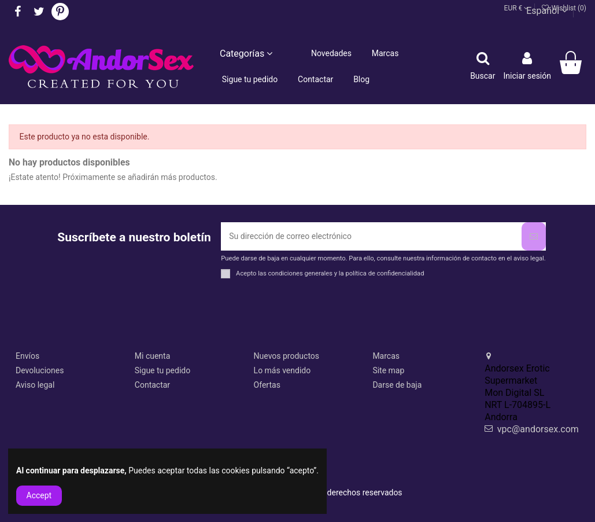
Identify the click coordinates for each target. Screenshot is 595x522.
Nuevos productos (286, 356)
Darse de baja (397, 384)
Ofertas (267, 384)
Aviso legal (35, 384)
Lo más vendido (282, 370)
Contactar (152, 384)
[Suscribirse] (534, 236)
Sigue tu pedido (162, 370)
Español (546, 10)
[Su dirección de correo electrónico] (371, 236)
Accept (39, 495)
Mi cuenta (153, 356)
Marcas (386, 356)
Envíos (27, 356)
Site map (388, 370)
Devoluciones (40, 370)
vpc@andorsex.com (538, 429)
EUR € (516, 8)
